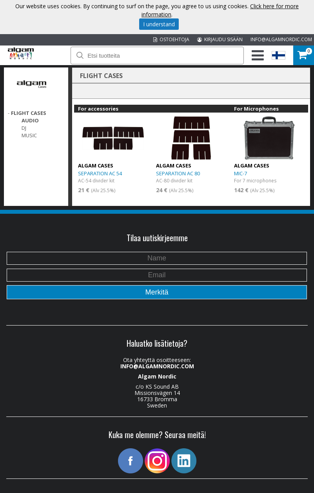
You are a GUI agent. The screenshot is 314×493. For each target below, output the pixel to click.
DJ (24, 127)
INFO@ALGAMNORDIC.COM (281, 39)
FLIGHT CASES (28, 112)
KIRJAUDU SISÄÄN (220, 39)
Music (29, 135)
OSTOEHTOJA (171, 39)
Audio (30, 120)
